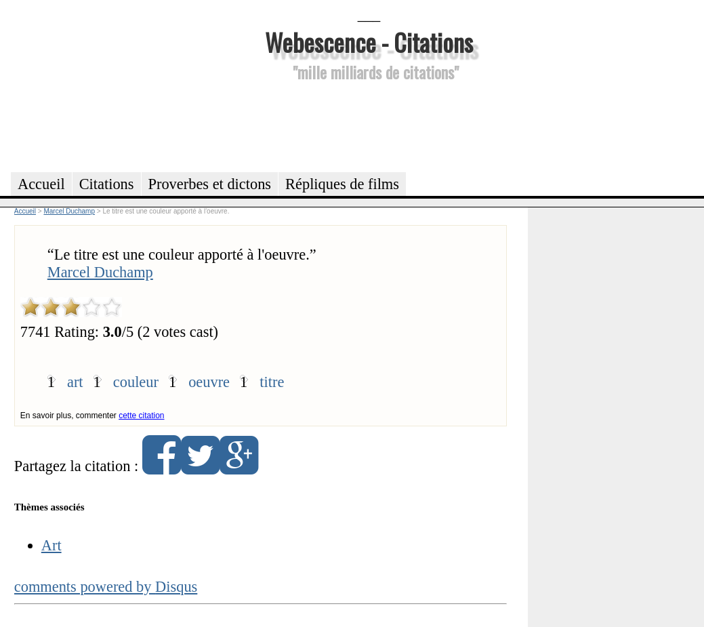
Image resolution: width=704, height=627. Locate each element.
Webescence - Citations (369, 42)
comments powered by (106, 586)
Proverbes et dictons (210, 184)
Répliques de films (342, 184)
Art (51, 545)
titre (272, 381)
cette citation (141, 415)
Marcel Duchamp (100, 272)
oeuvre (209, 381)
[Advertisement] (369, 124)
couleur (136, 381)
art (75, 381)
